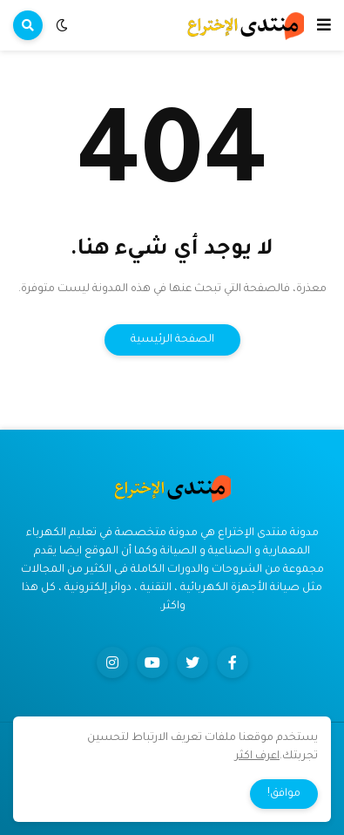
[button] (324, 25)
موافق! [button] (283, 794)
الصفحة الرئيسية (172, 340)
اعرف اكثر (257, 756)
